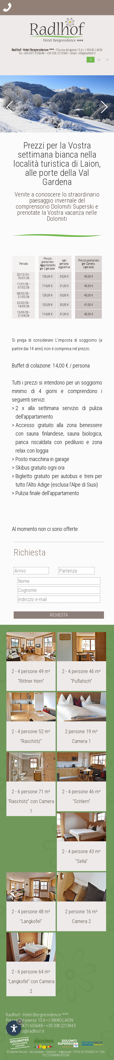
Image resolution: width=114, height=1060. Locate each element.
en (107, 59)
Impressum (65, 1052)
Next (103, 107)
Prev (11, 107)
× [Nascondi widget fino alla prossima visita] (20, 1021)
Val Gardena (36, 1052)
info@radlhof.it (86, 53)
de (99, 59)
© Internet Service (17, 1052)
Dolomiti (51, 1052)
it (91, 59)
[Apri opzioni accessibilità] (13, 1028)
